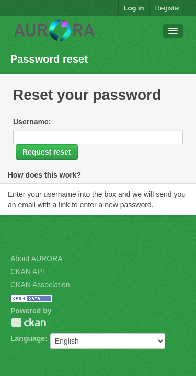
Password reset (49, 59)
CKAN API (27, 271)
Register (167, 8)
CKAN (28, 322)
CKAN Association (40, 284)
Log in (134, 8)
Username (31, 122)
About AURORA (36, 258)
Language (27, 338)
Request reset (46, 152)
